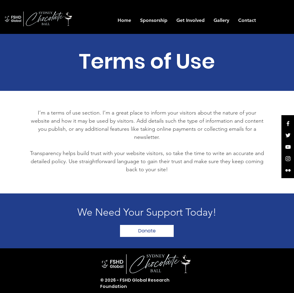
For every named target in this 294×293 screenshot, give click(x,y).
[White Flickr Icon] (288, 170)
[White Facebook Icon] (288, 123)
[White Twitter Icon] (288, 135)
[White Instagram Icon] (288, 158)
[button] (154, 20)
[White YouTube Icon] (288, 147)
